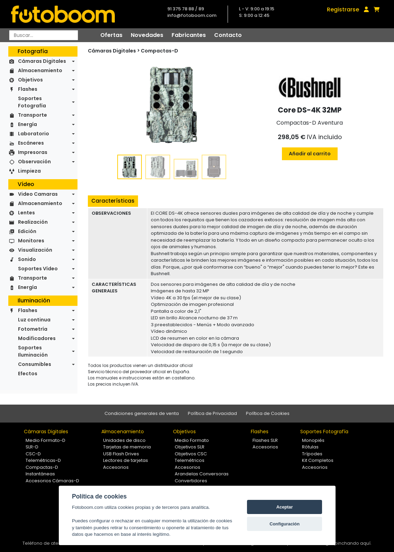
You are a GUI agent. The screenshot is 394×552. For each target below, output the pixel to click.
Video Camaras (38, 194)
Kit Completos (317, 460)
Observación (34, 161)
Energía (27, 124)
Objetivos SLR (189, 447)
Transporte (32, 115)
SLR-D (32, 447)
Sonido (27, 259)
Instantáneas (40, 474)
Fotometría (32, 329)
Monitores (31, 240)
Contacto (228, 35)
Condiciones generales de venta (141, 413)
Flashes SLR (265, 440)
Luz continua (34, 319)
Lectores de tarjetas (125, 460)
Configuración (284, 523)
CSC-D (33, 454)
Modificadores (37, 338)
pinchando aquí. (353, 543)
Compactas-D (159, 50)
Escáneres (31, 142)
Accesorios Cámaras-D (52, 480)
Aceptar (284, 507)
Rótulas (310, 447)
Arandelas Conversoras (202, 474)
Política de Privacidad (212, 413)
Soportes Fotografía (32, 102)
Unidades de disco (124, 440)
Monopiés (313, 440)
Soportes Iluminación (33, 351)
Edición (27, 231)
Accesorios (116, 467)
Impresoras (32, 152)
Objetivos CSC (191, 454)
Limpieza (29, 170)
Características (113, 200)
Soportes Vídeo (38, 268)
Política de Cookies (268, 413)
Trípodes (312, 454)
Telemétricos (189, 460)
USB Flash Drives (121, 454)
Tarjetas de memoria (127, 447)
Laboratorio (33, 133)
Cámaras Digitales (42, 61)
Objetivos (30, 79)
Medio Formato (192, 440)
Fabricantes (189, 35)
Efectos (27, 373)
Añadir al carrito (310, 153)
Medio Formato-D (45, 440)
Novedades (147, 35)
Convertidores (191, 480)
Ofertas (111, 35)
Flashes (27, 89)
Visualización (35, 249)
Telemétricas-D (43, 460)
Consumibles (34, 364)
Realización (33, 222)
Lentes (26, 212)
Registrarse (343, 9)
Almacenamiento (40, 70)
